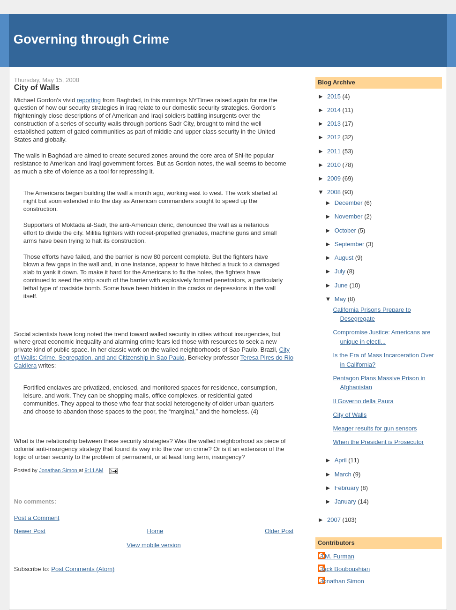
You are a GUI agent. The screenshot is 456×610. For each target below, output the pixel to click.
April (342, 460)
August (345, 257)
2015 (335, 96)
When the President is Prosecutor (378, 441)
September (350, 244)
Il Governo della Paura (363, 401)
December (350, 202)
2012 (335, 137)
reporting (89, 100)
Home (155, 531)
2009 (335, 178)
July (341, 271)
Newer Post (29, 531)
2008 (335, 192)
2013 (335, 123)
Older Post (279, 531)
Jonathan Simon (342, 581)
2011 (335, 151)
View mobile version (153, 545)
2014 (335, 109)
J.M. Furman (337, 556)
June (342, 285)
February (348, 487)
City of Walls (349, 414)
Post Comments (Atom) (82, 568)
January (346, 501)
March (344, 474)
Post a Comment (37, 517)
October (346, 230)
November (350, 216)
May (341, 298)
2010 (335, 164)
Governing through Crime (91, 39)
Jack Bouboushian (345, 568)
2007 (335, 519)
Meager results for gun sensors (375, 428)
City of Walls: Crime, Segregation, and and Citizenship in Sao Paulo (152, 353)
